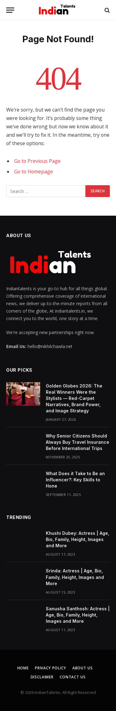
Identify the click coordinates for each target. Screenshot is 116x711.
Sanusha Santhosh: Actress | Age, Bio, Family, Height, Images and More (78, 615)
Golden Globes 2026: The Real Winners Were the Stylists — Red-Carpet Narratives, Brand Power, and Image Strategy (74, 398)
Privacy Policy (50, 668)
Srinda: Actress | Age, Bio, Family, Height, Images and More (75, 577)
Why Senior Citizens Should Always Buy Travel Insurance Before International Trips (77, 442)
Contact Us (72, 677)
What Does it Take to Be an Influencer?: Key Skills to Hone (75, 480)
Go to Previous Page (37, 161)
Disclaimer (42, 677)
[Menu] (10, 10)
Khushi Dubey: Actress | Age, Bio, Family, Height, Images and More (77, 539)
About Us (82, 668)
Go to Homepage (33, 171)
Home (23, 668)
